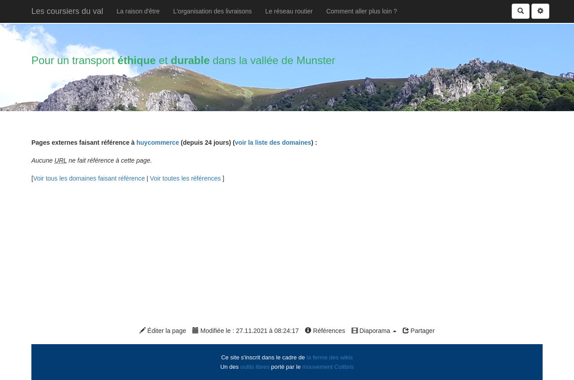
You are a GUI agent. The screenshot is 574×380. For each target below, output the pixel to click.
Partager (419, 330)
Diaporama (374, 330)
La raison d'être (138, 11)
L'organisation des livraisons (212, 11)
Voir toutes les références (186, 178)
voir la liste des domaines (273, 142)
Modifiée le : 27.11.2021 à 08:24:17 (245, 330)
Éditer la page (162, 330)
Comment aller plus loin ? (361, 11)
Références (325, 330)
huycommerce (157, 142)
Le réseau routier (289, 11)
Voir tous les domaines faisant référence (90, 178)
